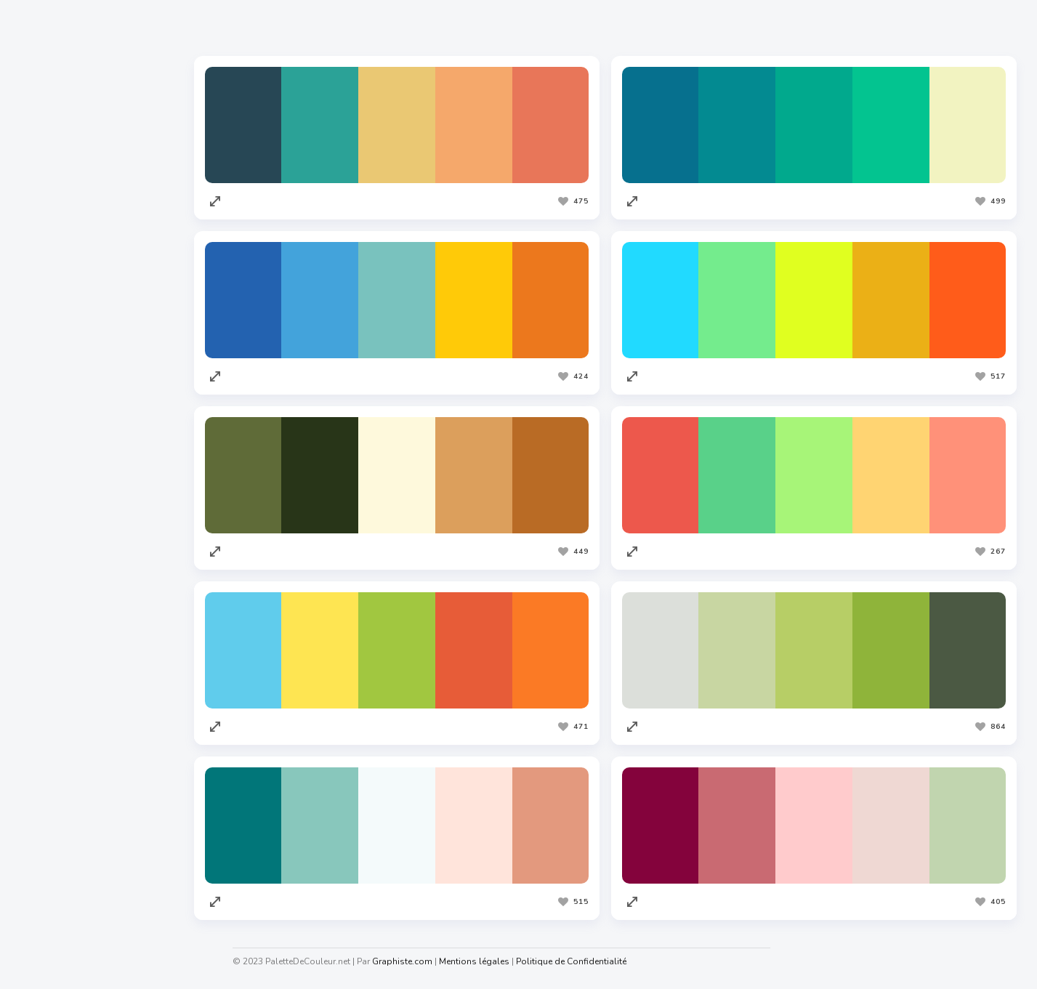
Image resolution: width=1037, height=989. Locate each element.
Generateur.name (65, 883)
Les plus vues (422, 28)
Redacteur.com (59, 659)
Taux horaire (53, 911)
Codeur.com (52, 631)
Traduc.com (51, 686)
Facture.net (50, 714)
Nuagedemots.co (63, 856)
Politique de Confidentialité (571, 961)
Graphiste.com (57, 604)
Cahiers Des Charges (73, 828)
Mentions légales (474, 961)
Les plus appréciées (310, 28)
